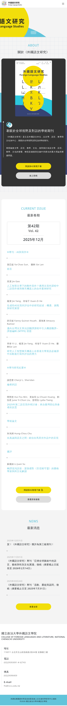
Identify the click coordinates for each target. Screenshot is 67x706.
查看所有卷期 (33, 500)
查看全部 (33, 607)
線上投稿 (33, 175)
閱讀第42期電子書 (33, 166)
